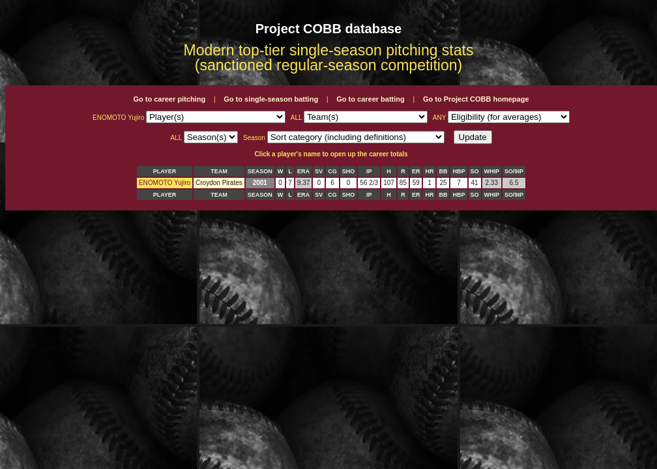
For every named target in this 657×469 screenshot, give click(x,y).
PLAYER (165, 171)
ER (416, 171)
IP (369, 171)
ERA (303, 171)
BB (443, 171)
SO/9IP (513, 171)
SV (319, 171)
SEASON (260, 171)
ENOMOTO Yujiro (164, 182)
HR (429, 171)
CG (332, 171)
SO (475, 171)
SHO (348, 171)
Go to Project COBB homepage (476, 99)
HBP (458, 171)
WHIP (492, 171)
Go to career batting (370, 99)
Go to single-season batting (271, 99)
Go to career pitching (169, 99)
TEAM (219, 171)
